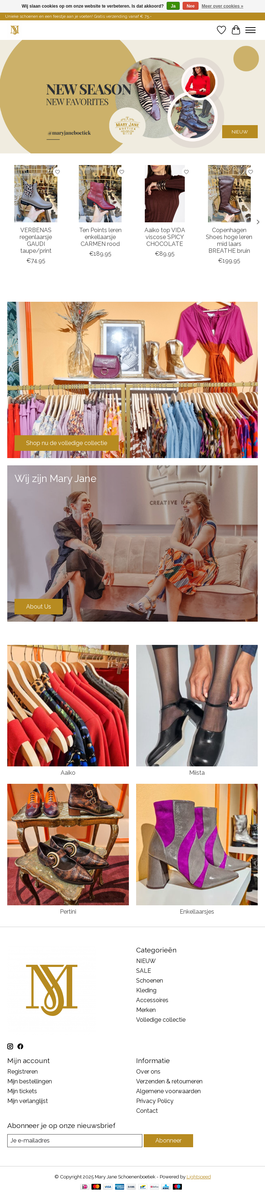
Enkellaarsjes (197, 911)
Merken (146, 1009)
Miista (197, 772)
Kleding (146, 990)
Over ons (148, 1071)
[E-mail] (74, 1140)
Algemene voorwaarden (168, 1091)
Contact (147, 1110)
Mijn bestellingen (29, 1081)
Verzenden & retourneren (169, 1081)
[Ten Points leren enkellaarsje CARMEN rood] (100, 193)
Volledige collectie (161, 1019)
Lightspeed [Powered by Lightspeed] (199, 1177)
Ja (173, 6)
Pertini (68, 911)
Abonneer (168, 1140)
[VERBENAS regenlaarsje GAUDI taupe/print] (36, 193)
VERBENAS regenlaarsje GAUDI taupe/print (36, 241)
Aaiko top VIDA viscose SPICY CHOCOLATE (164, 237)
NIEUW (240, 131)
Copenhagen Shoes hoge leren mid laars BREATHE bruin (229, 241)
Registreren (22, 1071)
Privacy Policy (155, 1101)
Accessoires (152, 1000)
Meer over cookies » (223, 6)
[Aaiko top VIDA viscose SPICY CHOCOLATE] (164, 193)
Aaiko (68, 772)
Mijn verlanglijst (27, 1101)
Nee (191, 6)
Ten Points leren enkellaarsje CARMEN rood (100, 237)
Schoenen (149, 980)
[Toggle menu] (250, 30)
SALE (143, 970)
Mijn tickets (22, 1091)
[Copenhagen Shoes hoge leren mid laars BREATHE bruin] (229, 193)
